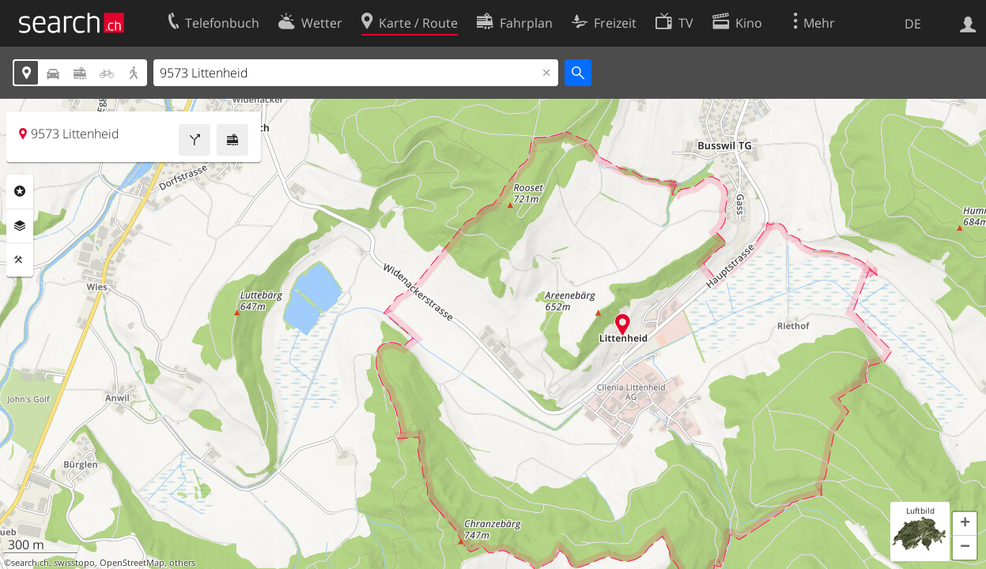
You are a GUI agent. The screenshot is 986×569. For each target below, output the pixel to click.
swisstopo (74, 562)
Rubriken (19, 191)
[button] (965, 524)
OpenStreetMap (132, 562)
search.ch (30, 562)
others (182, 562)
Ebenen (19, 226)
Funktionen (19, 260)
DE (913, 23)
